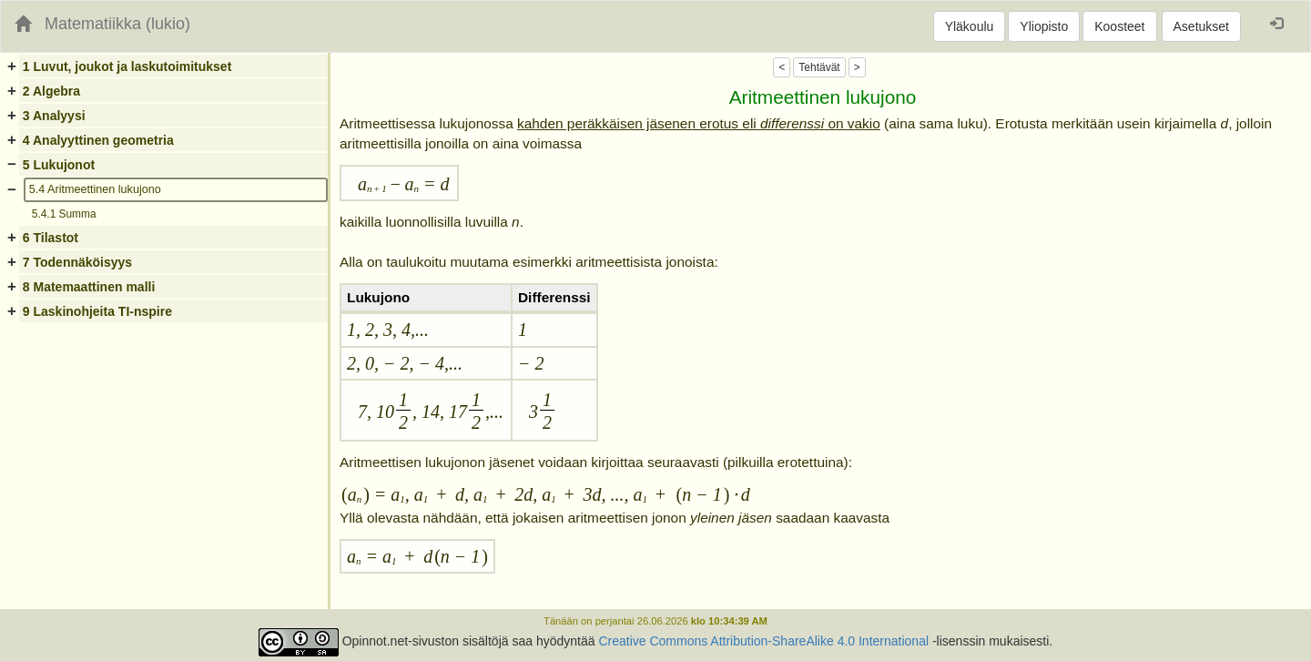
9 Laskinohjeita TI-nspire (97, 311)
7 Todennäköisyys (77, 262)
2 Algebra (51, 91)
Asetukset (1201, 26)
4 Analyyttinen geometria (98, 140)
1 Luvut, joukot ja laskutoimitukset (127, 66)
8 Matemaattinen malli (89, 287)
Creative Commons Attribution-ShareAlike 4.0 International (763, 642)
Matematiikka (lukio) (117, 24)
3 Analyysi (54, 115)
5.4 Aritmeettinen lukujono (95, 189)
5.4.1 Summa (64, 214)
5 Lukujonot (59, 165)
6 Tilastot (50, 237)
